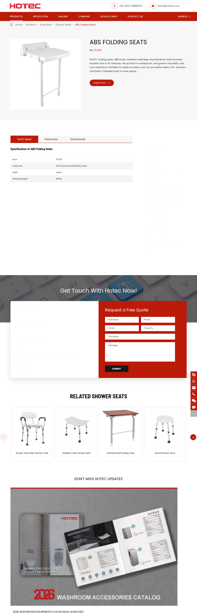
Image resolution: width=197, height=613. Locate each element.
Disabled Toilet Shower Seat (76, 453)
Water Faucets (156, 192)
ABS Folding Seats (85, 24)
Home (18, 24)
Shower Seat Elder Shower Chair (32, 453)
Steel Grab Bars (158, 228)
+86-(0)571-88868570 (130, 5)
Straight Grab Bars (159, 209)
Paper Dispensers (158, 240)
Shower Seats (63, 24)
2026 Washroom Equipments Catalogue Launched (34, 538)
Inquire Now (103, 83)
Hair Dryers (154, 165)
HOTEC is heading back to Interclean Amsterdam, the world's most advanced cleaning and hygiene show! (95, 538)
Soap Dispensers (157, 172)
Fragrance (153, 178)
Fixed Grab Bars (158, 233)
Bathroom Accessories (161, 247)
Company (84, 16)
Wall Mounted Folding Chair (120, 453)
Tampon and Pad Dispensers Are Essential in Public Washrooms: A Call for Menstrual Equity (158, 538)
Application (40, 16)
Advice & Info (109, 16)
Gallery (63, 16)
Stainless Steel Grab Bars (163, 223)
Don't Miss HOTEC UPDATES (98, 481)
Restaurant (95, 610)
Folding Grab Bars (159, 219)
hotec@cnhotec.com (169, 5)
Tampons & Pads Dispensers (164, 185)
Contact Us (135, 16)
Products (16, 16)
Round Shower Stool (165, 453)
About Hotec (121, 610)
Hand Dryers (155, 159)
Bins (150, 253)
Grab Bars (46, 24)
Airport (71, 610)
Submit (116, 368)
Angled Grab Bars (159, 214)
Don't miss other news (97, 570)
